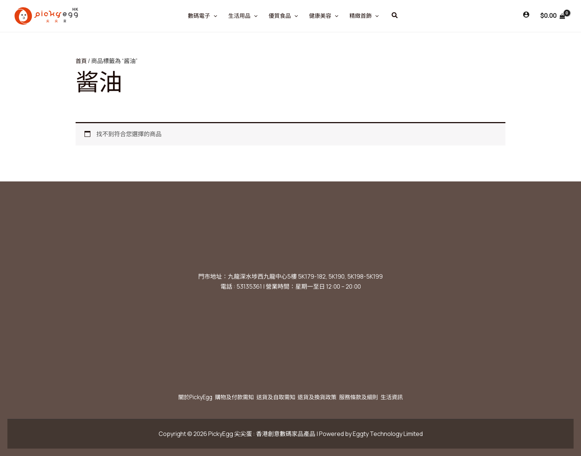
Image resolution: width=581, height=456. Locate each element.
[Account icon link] (526, 14)
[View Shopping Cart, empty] (552, 16)
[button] (395, 15)
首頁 (81, 61)
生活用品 (243, 16)
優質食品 (283, 16)
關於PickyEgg (181, 397)
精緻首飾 (364, 16)
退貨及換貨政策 (321, 397)
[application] (213, 16)
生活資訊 (407, 397)
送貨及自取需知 (273, 397)
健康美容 (323, 16)
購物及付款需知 (226, 397)
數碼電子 (202, 16)
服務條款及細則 (368, 397)
